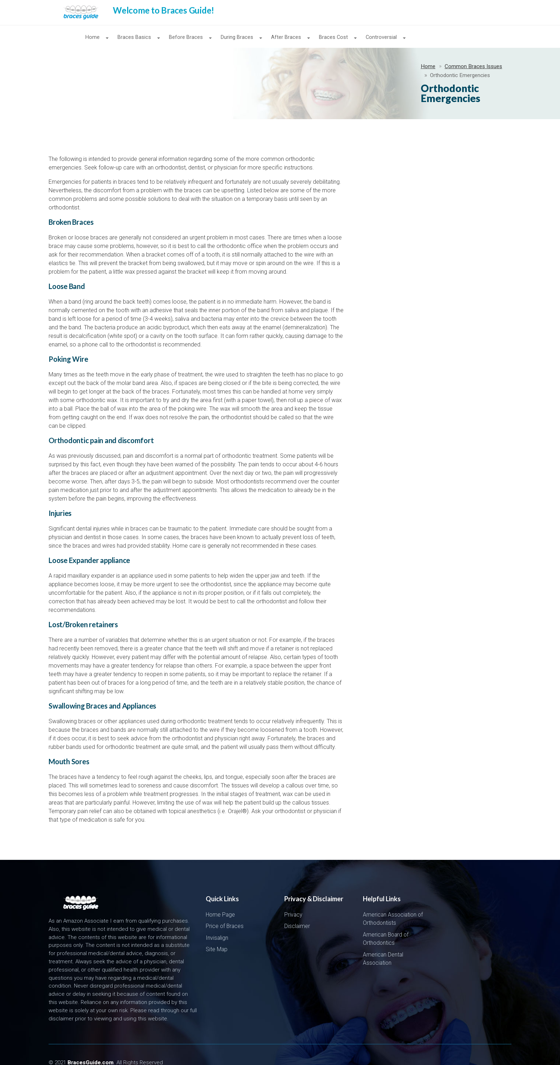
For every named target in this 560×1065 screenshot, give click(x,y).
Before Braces (186, 38)
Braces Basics (134, 38)
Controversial (381, 38)
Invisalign (217, 922)
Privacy (293, 899)
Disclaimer (297, 910)
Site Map (217, 933)
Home (92, 38)
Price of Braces (225, 910)
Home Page (220, 899)
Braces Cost (333, 38)
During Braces (237, 38)
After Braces (286, 38)
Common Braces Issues (106, 69)
